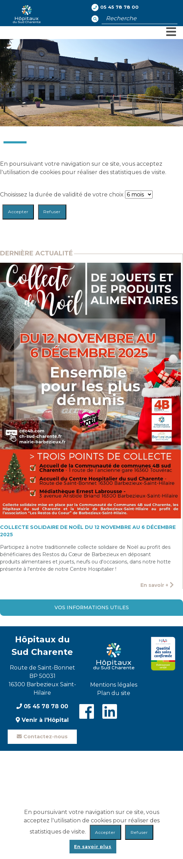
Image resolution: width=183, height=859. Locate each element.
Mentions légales (113, 684)
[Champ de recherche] (139, 18)
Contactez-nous (42, 736)
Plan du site (113, 693)
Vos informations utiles (91, 607)
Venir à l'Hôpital (42, 720)
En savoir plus (92, 846)
